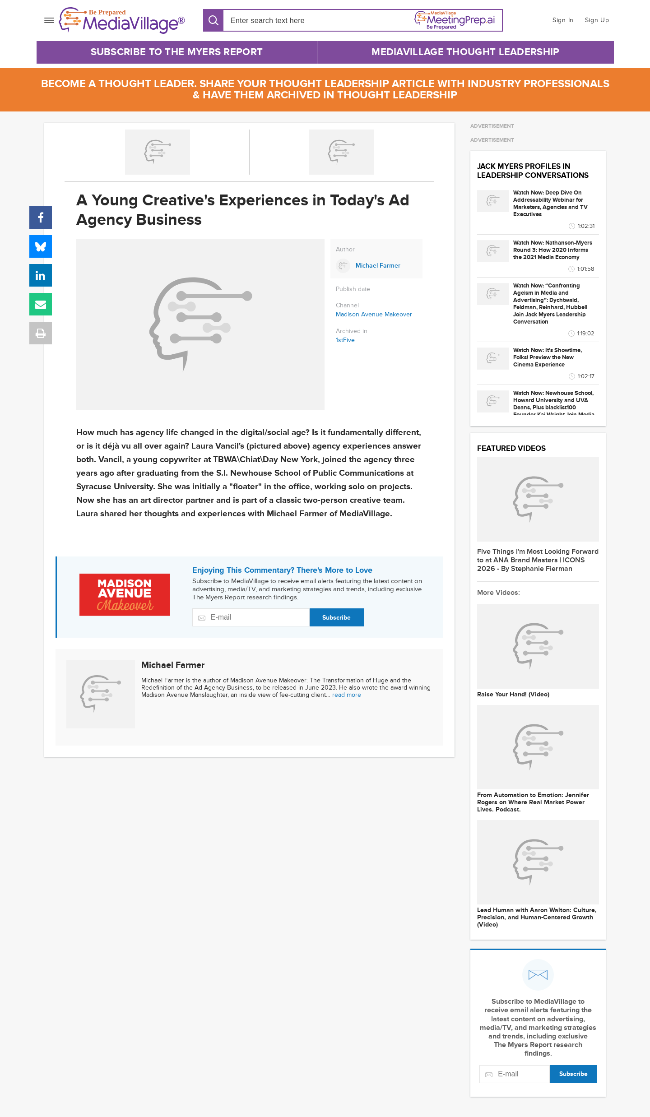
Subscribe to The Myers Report (177, 52)
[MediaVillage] (122, 20)
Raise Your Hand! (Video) (513, 694)
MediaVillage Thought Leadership (465, 52)
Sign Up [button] (597, 20)
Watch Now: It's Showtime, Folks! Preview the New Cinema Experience (547, 357)
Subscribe (336, 617)
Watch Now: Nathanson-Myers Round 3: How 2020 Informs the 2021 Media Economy (552, 250)
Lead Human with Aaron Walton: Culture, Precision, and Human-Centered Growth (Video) (537, 917)
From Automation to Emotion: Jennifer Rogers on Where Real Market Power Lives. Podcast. (533, 802)
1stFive (345, 340)
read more (346, 695)
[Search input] (282, 20)
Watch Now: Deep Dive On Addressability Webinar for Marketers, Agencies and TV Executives (550, 203)
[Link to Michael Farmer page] (376, 266)
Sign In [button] (563, 20)
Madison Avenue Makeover (374, 314)
